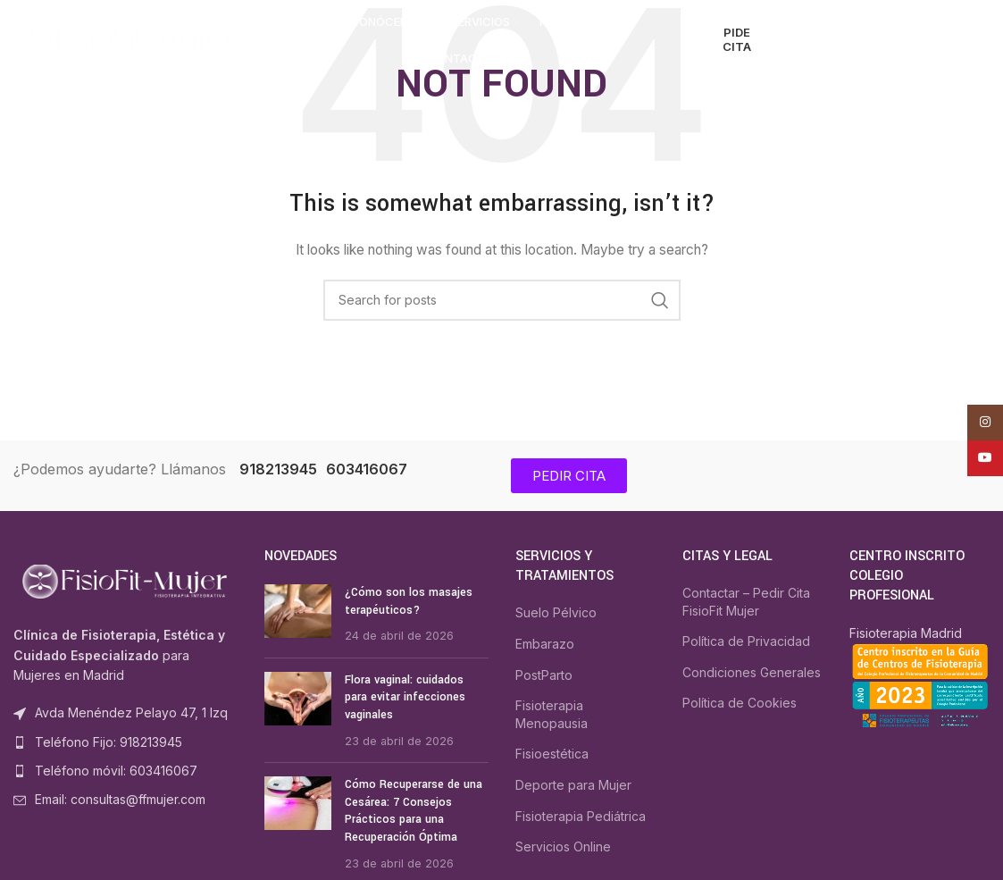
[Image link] (125, 580)
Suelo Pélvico (556, 612)
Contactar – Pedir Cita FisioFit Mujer (746, 601)
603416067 (366, 469)
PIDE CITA (737, 39)
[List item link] (125, 742)
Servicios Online (563, 846)
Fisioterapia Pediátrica (580, 816)
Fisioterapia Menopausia (551, 714)
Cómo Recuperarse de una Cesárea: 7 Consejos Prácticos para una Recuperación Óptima (413, 810)
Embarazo (544, 643)
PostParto (544, 675)
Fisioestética (552, 753)
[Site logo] (125, 38)
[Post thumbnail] (297, 614)
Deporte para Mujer (573, 784)
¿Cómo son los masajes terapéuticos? (408, 601)
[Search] (810, 40)
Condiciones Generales (751, 672)
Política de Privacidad (746, 641)
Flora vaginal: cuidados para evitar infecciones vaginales (405, 697)
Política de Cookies (739, 702)
